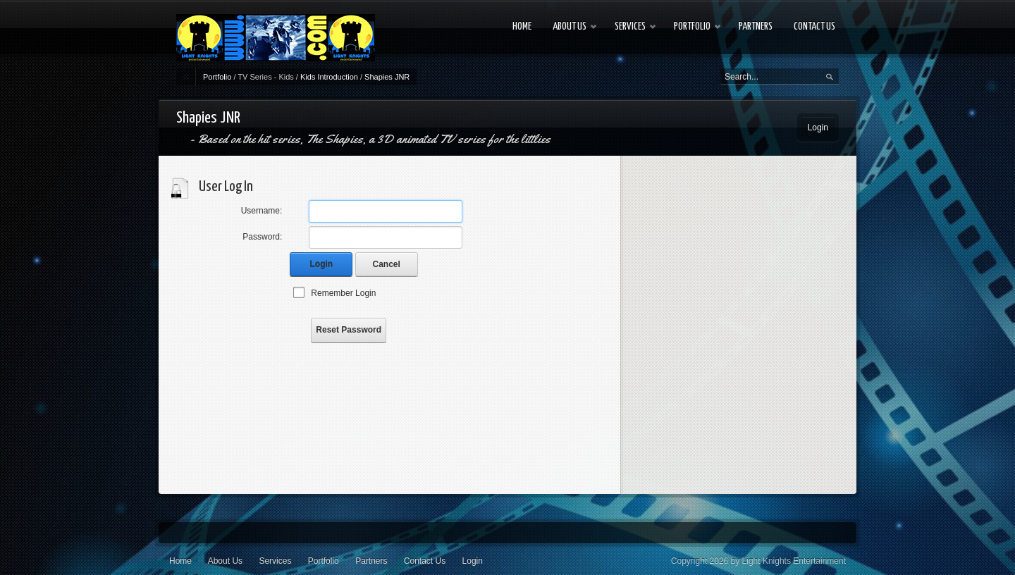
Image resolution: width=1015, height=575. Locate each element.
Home (180, 561)
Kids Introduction (329, 77)
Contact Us (424, 561)
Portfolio (217, 77)
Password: (262, 237)
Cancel (386, 264)
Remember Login (343, 293)
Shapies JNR (387, 77)
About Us (225, 561)
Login (818, 127)
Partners (371, 561)
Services (275, 561)
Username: (262, 211)
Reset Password (348, 330)
